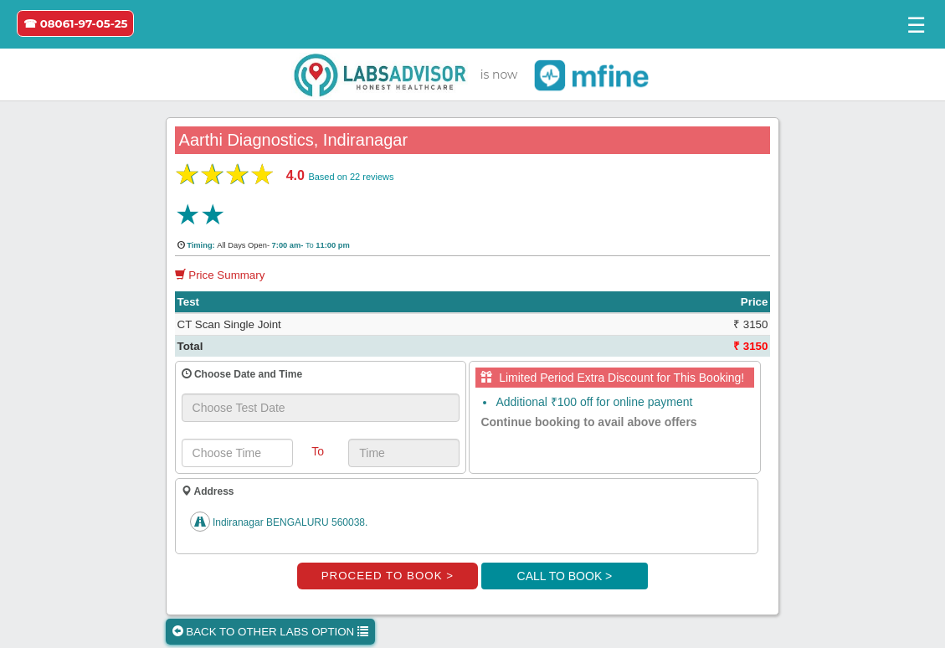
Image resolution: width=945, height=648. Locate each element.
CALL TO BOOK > (565, 576)
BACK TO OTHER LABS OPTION (270, 631)
